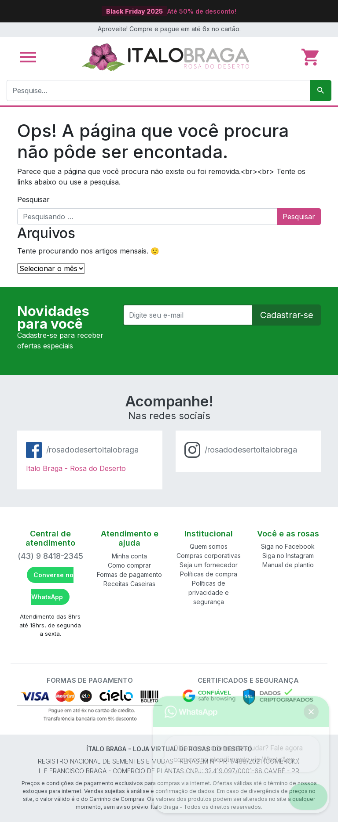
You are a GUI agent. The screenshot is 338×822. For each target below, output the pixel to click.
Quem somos (209, 546)
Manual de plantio (288, 565)
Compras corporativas (208, 555)
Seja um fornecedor (209, 565)
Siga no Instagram (288, 555)
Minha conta (129, 556)
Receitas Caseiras (129, 583)
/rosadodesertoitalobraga (92, 449)
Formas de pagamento (129, 574)
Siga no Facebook (288, 546)
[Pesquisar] (320, 90)
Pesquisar (33, 199)
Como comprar (129, 565)
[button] (312, 796)
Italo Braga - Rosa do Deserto (76, 468)
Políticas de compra (208, 574)
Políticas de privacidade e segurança (208, 592)
